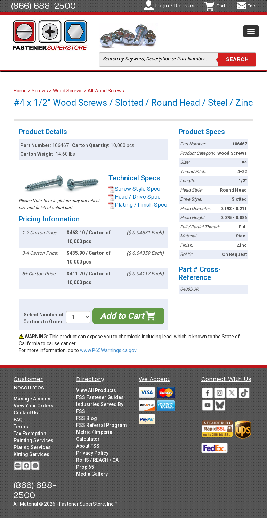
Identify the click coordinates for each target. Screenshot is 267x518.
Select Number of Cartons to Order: (43, 318)
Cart (221, 5)
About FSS (87, 446)
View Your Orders (34, 405)
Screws (40, 91)
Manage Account (33, 399)
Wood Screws (68, 91)
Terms (21, 426)
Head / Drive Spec (134, 197)
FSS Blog (86, 418)
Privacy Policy (92, 453)
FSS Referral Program (101, 425)
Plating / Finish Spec (137, 205)
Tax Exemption (30, 433)
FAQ (18, 419)
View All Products (96, 390)
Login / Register (175, 6)
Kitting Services (31, 454)
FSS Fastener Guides (100, 397)
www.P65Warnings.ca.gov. (108, 350)
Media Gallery (92, 474)
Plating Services (32, 447)
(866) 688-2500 (43, 6)
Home (21, 91)
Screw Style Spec (134, 189)
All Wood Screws (106, 91)
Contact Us (26, 412)
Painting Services (34, 440)
